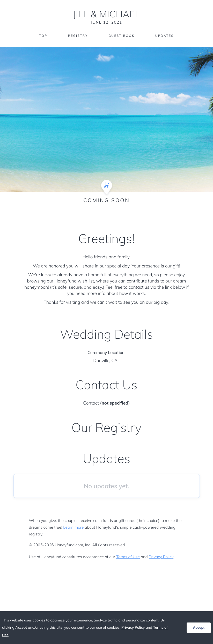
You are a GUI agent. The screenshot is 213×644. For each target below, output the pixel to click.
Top (43, 36)
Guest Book (121, 36)
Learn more (73, 527)
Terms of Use (128, 556)
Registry (78, 36)
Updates (164, 36)
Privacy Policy (161, 556)
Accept (198, 627)
